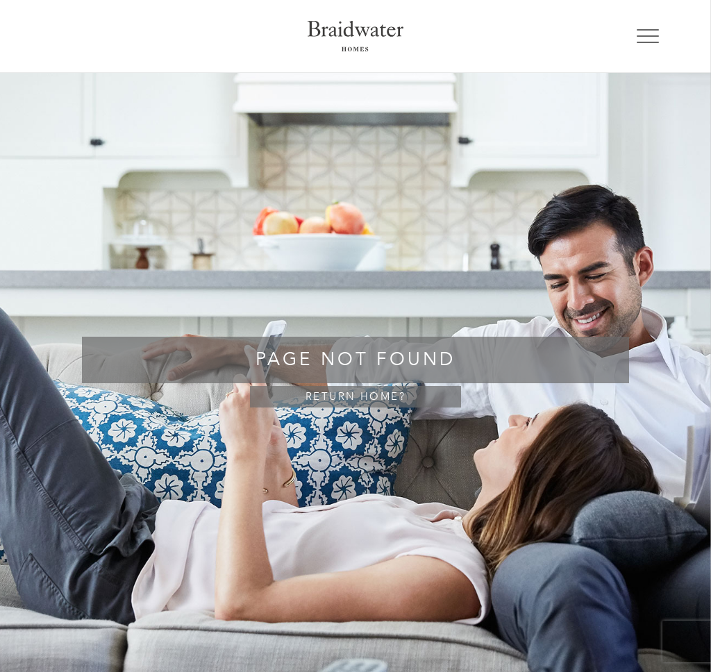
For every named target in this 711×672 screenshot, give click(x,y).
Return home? (355, 396)
